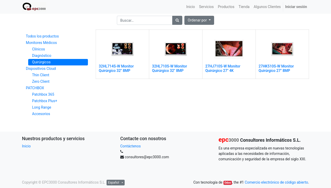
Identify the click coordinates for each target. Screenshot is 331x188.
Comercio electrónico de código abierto (276, 182)
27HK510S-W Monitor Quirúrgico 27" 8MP (276, 68)
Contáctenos (130, 146)
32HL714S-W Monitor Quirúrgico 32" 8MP (116, 68)
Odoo (227, 182)
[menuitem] (190, 7)
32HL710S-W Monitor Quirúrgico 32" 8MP (169, 68)
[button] (199, 20)
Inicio (26, 146)
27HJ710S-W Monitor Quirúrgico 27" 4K (222, 68)
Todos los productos (42, 36)
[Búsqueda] (177, 20)
